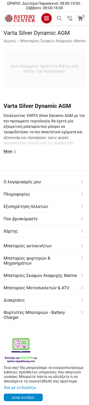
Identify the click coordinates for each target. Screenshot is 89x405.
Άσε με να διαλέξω (20, 387)
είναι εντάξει (23, 397)
